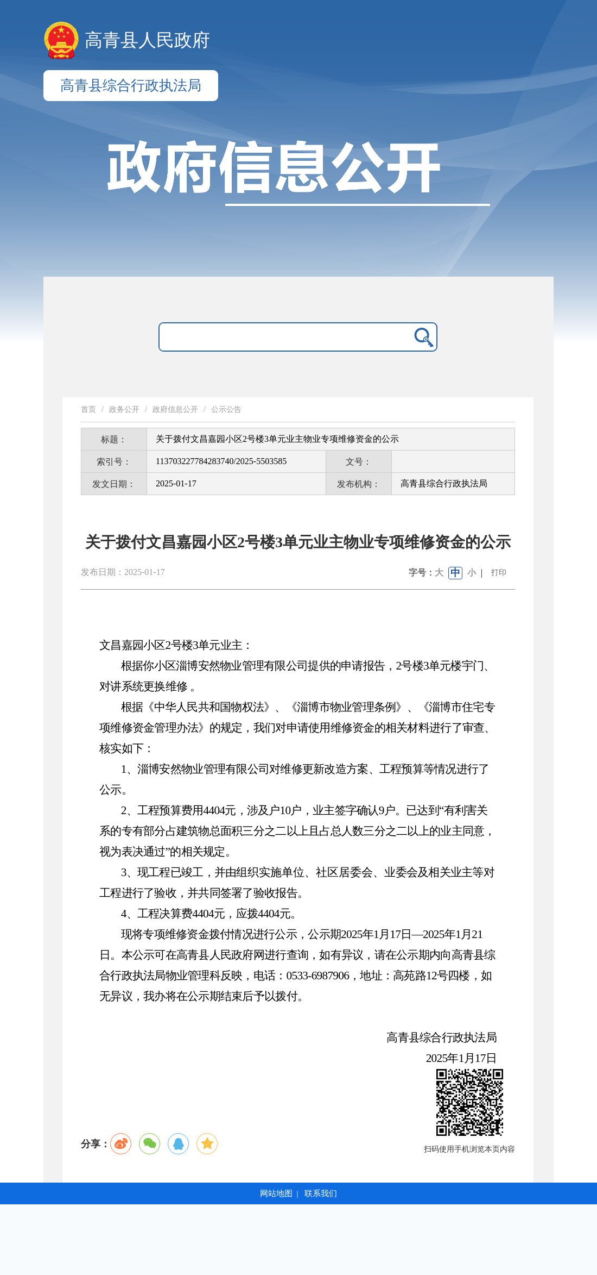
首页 (88, 409)
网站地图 (276, 1193)
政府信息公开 (175, 409)
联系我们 (320, 1193)
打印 (498, 572)
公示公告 (226, 409)
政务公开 (124, 409)
